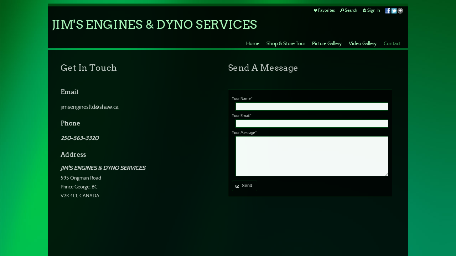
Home (252, 43)
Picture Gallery (327, 43)
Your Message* (244, 132)
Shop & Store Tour (285, 43)
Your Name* (242, 98)
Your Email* (242, 115)
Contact (392, 43)
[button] (244, 186)
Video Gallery (363, 43)
